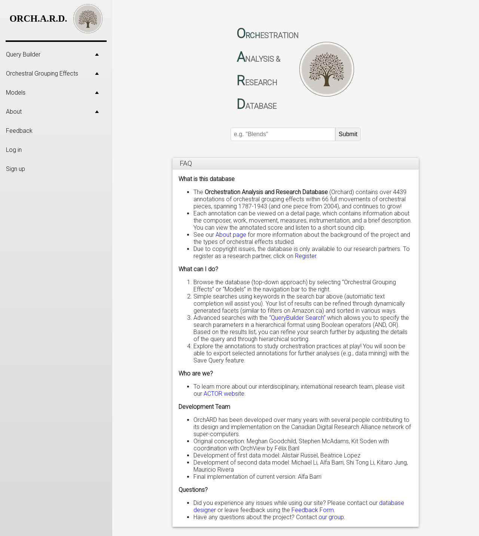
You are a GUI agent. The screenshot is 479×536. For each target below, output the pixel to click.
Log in (14, 149)
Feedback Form (313, 510)
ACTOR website (224, 393)
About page (231, 234)
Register (305, 256)
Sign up (15, 168)
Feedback (19, 130)
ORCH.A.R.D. (38, 18)
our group (331, 517)
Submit (348, 134)
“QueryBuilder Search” (297, 317)
